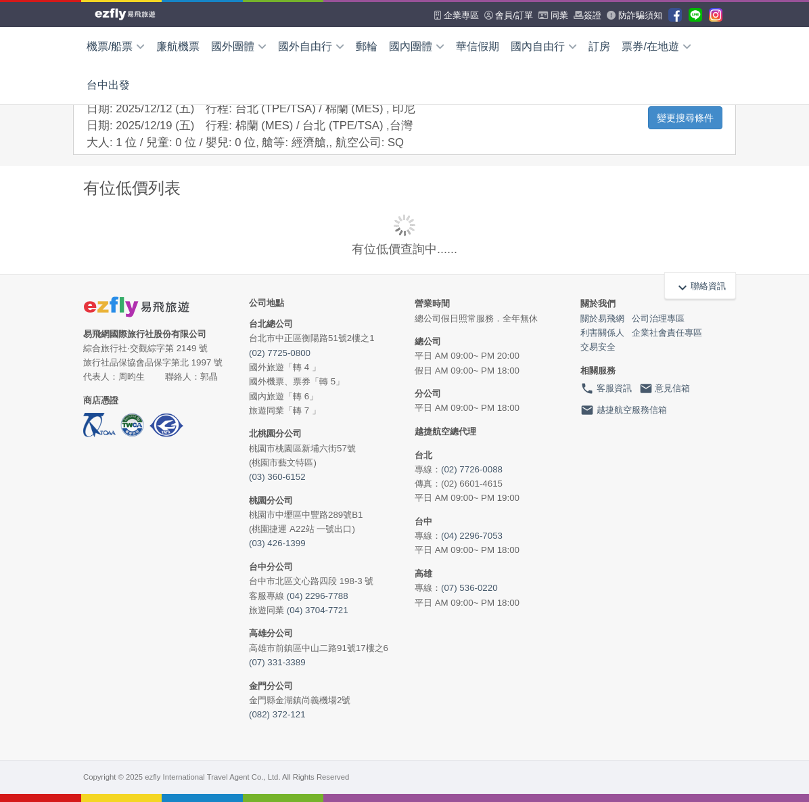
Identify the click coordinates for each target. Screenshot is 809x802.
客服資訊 (606, 388)
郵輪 (366, 46)
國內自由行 (544, 46)
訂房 (599, 46)
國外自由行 (311, 46)
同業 (553, 15)
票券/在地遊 (656, 46)
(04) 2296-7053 (472, 536)
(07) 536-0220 (469, 588)
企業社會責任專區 (667, 333)
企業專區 (456, 15)
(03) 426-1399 (277, 543)
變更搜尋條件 (685, 117)
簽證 (587, 15)
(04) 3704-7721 (317, 610)
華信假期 (477, 46)
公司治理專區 (658, 318)
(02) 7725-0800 (279, 353)
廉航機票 (178, 46)
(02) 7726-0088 (472, 469)
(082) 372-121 (277, 714)
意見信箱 (665, 388)
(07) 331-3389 (277, 662)
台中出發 (108, 85)
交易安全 (598, 347)
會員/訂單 (508, 15)
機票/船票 (116, 46)
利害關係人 (602, 333)
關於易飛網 (602, 318)
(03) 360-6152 (277, 477)
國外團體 (239, 46)
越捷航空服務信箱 (623, 410)
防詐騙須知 (634, 15)
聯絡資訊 (700, 286)
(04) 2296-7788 (317, 596)
